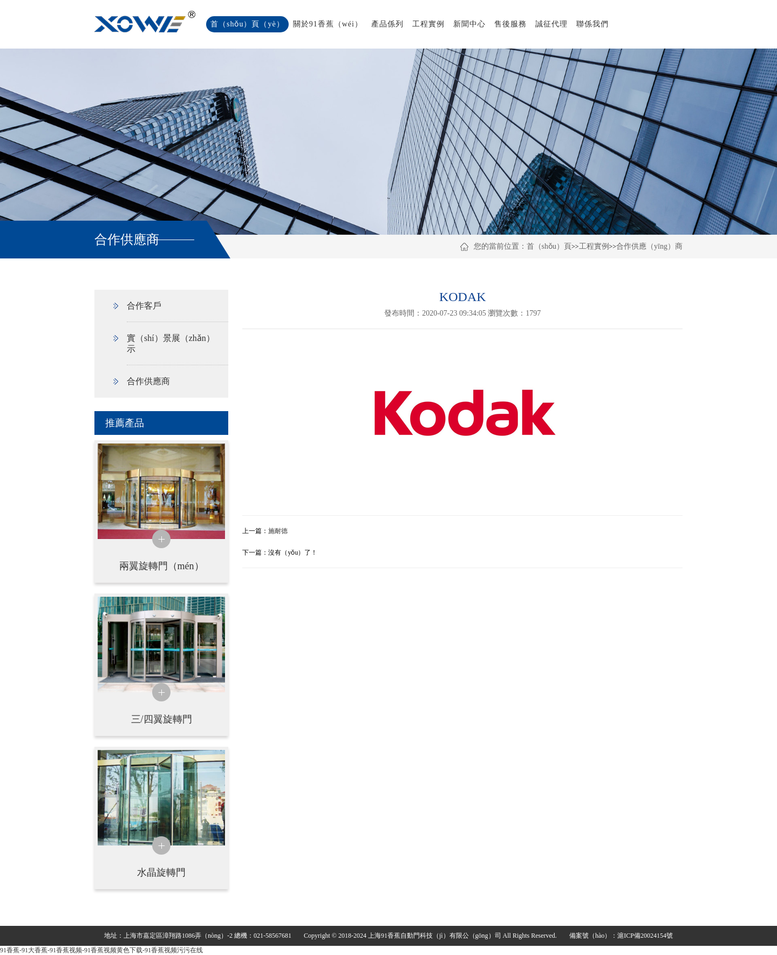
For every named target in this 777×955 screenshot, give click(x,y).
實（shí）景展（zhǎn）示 (171, 343)
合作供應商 (148, 381)
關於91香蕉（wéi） (328, 24)
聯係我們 (592, 24)
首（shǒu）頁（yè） (247, 24)
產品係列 (387, 24)
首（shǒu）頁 (549, 246)
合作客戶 (144, 305)
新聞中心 (469, 24)
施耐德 (278, 531)
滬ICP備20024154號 (645, 935)
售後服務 (510, 24)
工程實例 (428, 24)
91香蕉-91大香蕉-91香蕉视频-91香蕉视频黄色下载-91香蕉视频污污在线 (101, 950)
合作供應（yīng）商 (649, 246)
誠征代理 (551, 24)
